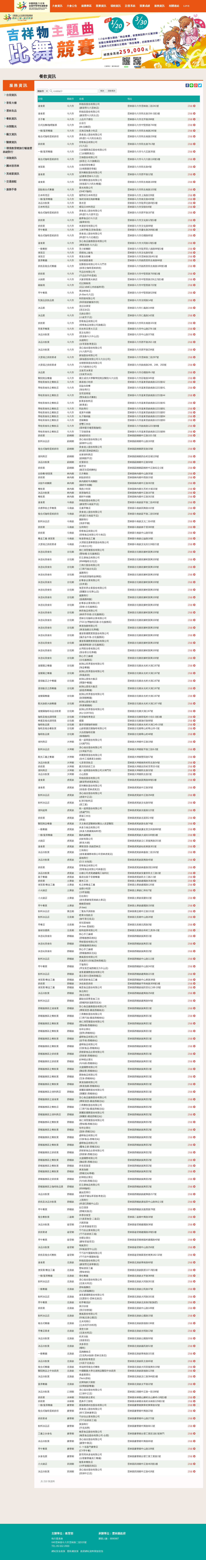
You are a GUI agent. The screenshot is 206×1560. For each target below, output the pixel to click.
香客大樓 (11, 102)
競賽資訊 (101, 5)
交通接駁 (11, 181)
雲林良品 (11, 110)
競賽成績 (145, 5)
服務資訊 (159, 5)
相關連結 (174, 5)
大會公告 (72, 5)
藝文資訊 (11, 134)
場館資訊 (115, 5)
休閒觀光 (11, 126)
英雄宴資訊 (12, 173)
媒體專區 (86, 5)
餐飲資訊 (11, 118)
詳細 (191, 106)
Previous (5, 40)
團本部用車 (12, 165)
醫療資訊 (11, 142)
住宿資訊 (11, 95)
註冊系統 (130, 5)
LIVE (186, 5)
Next (201, 40)
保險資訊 (11, 158)
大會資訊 (57, 5)
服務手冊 (11, 189)
